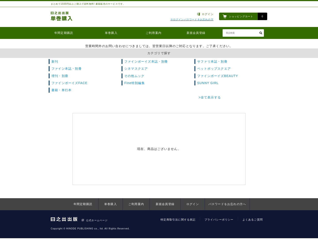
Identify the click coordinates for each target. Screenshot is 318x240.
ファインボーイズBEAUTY (217, 76)
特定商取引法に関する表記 (178, 219)
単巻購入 (111, 33)
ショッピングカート (241, 16)
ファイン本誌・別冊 (66, 68)
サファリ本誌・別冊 (212, 61)
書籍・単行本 (61, 90)
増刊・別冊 (59, 76)
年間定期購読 (63, 33)
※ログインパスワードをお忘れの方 (192, 19)
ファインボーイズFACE (69, 83)
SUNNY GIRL (208, 83)
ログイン (208, 14)
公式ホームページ (97, 220)
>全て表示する (210, 97)
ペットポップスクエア (214, 68)
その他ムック (134, 76)
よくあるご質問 (252, 219)
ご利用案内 (153, 33)
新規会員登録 (196, 33)
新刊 (54, 61)
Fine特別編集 (134, 83)
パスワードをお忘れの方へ (227, 204)
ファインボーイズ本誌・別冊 (146, 61)
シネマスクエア (136, 68)
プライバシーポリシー (219, 219)
